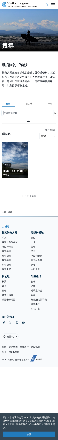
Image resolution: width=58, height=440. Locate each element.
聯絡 (4, 346)
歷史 (33, 251)
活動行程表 (7, 246)
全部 (8, 103)
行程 (49, 103)
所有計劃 (35, 308)
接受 (29, 434)
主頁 (4, 212)
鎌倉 (4, 286)
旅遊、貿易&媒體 (10, 351)
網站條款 (35, 346)
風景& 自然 (36, 260)
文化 (33, 242)
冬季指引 (6, 264)
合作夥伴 (24, 346)
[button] (24, 146)
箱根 (4, 290)
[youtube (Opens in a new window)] (23, 323)
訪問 (33, 286)
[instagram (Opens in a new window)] (17, 323)
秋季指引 (6, 260)
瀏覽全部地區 (8, 299)
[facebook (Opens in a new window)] (4, 323)
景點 (33, 237)
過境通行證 (36, 290)
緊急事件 (35, 304)
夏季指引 (6, 255)
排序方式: (50, 129)
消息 (4, 237)
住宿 (33, 281)
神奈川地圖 (7, 295)
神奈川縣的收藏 (10, 242)
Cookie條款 (35, 424)
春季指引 (6, 251)
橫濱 (4, 281)
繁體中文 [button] (9, 336)
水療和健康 (36, 255)
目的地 (29, 103)
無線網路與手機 (39, 299)
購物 (33, 264)
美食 (33, 246)
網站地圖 (13, 346)
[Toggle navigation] (53, 4)
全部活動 (35, 269)
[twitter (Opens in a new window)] (10, 323)
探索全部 (6, 269)
